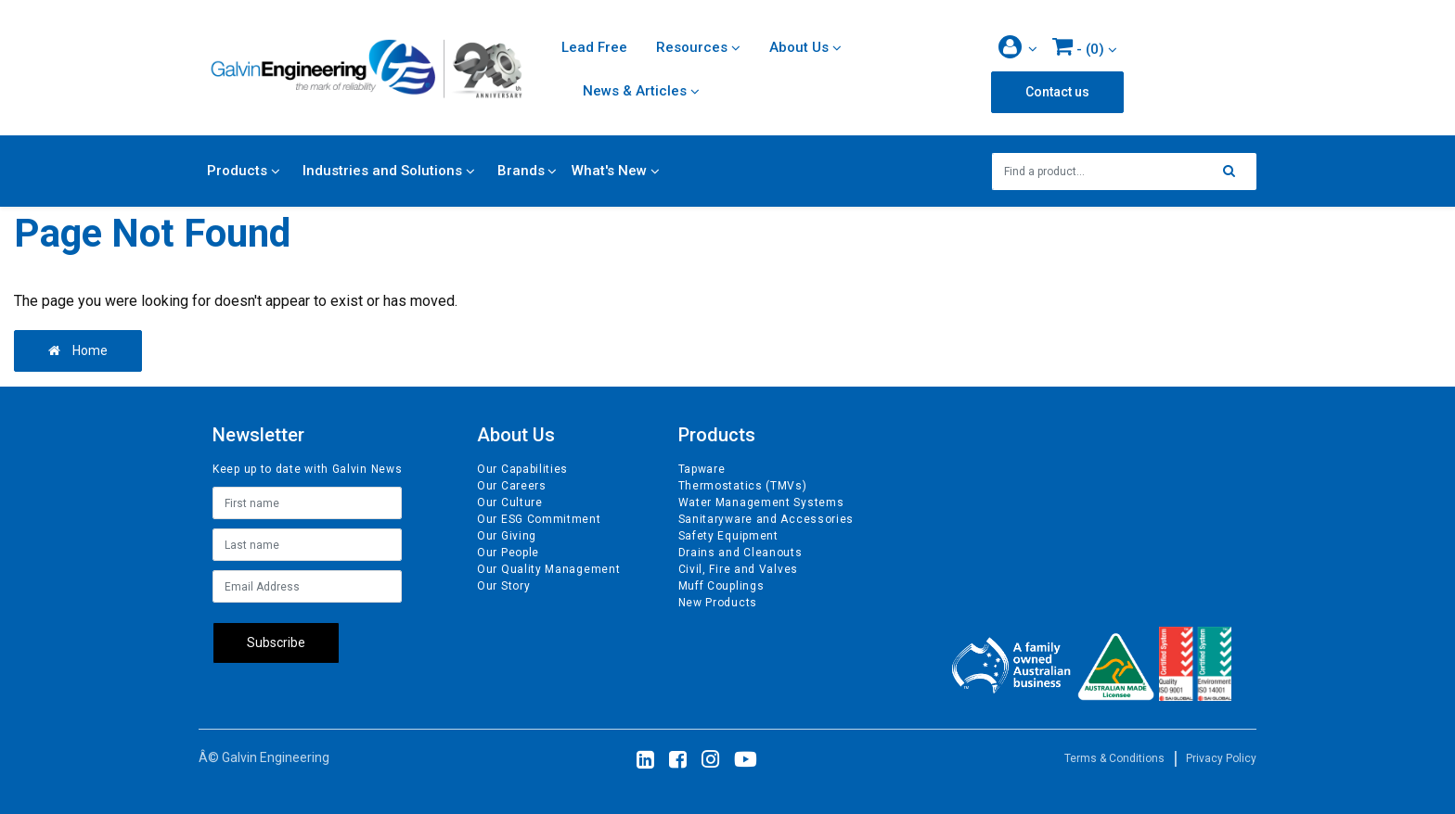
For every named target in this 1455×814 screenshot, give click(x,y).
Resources (692, 47)
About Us (799, 47)
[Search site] (1234, 171)
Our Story (503, 585)
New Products (717, 602)
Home (78, 350)
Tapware (702, 469)
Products (237, 170)
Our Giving (506, 535)
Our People (508, 552)
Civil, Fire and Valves (738, 569)
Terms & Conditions (1114, 758)
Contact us (1057, 91)
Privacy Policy (1221, 758)
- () (1078, 45)
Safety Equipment (728, 535)
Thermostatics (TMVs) (742, 485)
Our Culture (510, 502)
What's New (609, 170)
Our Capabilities (522, 469)
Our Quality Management (548, 569)
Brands (521, 170)
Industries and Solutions (382, 170)
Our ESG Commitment (539, 519)
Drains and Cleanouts (740, 552)
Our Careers (512, 485)
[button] (1018, 48)
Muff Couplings (721, 585)
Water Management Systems (761, 502)
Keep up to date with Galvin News (307, 469)
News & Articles (635, 91)
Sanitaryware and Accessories (766, 519)
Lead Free (594, 47)
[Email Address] (307, 586)
